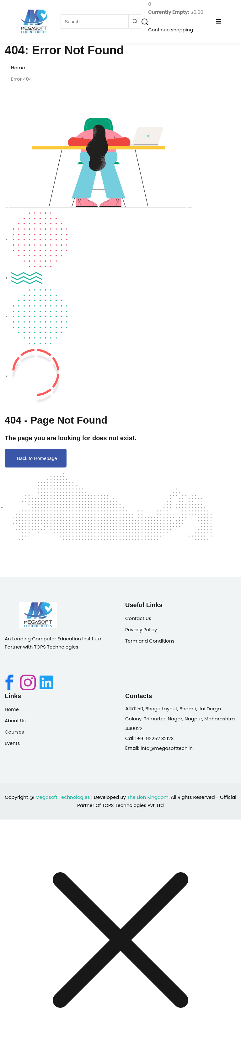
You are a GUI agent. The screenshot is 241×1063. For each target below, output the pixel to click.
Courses (14, 732)
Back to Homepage (35, 458)
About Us (15, 720)
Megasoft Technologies (62, 797)
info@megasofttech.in (167, 748)
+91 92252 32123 (155, 738)
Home (18, 67)
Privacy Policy (141, 629)
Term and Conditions (149, 641)
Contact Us (138, 618)
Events (12, 743)
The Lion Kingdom (148, 797)
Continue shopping (170, 29)
